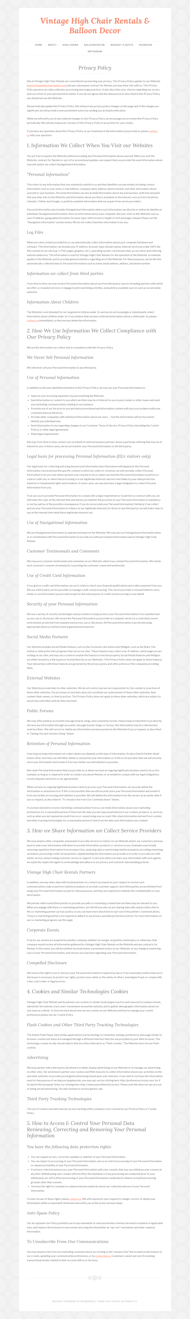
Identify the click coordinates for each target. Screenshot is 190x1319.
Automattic (129, 1301)
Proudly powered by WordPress (74, 1301)
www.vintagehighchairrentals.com (47, 85)
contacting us (103, 1255)
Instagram (95, 51)
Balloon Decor (94, 45)
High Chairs (70, 45)
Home (38, 45)
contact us (33, 320)
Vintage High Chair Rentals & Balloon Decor (95, 25)
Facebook (145, 45)
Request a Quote (122, 45)
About (52, 45)
